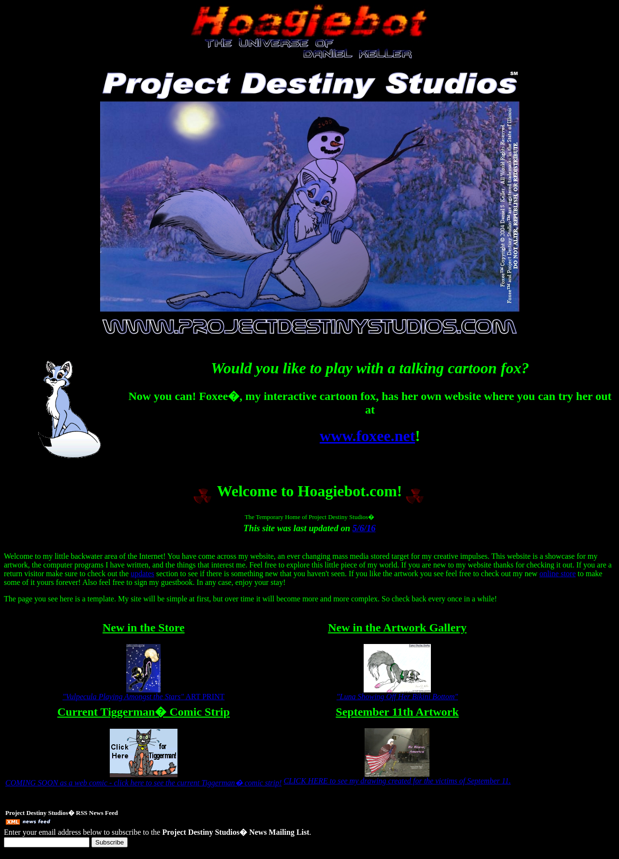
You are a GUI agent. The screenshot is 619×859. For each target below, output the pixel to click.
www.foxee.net (367, 436)
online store (557, 573)
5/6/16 (364, 528)
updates (142, 573)
